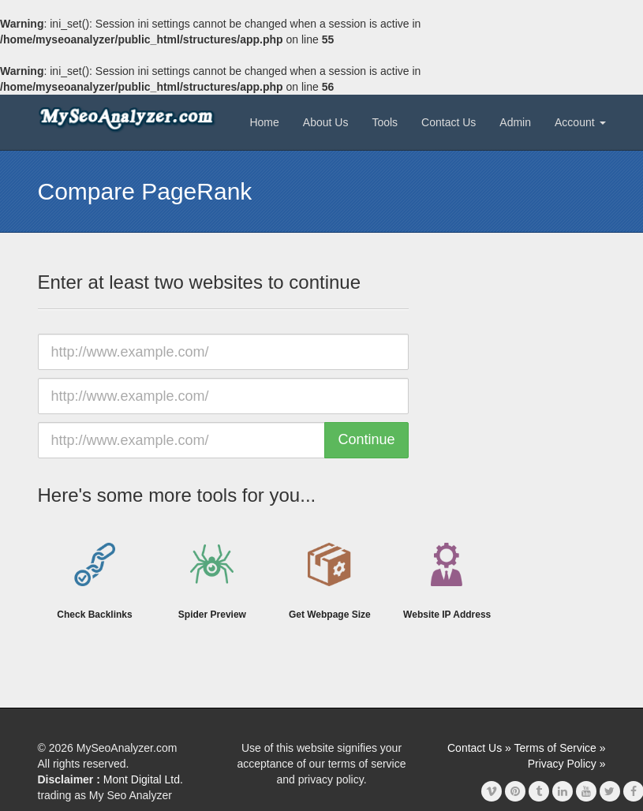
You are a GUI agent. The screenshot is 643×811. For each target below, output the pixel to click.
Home (264, 122)
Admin (515, 122)
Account (580, 122)
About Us (326, 122)
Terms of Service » (560, 748)
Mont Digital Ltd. (143, 779)
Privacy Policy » (567, 763)
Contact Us (448, 122)
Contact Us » (479, 748)
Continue (366, 439)
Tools (385, 122)
